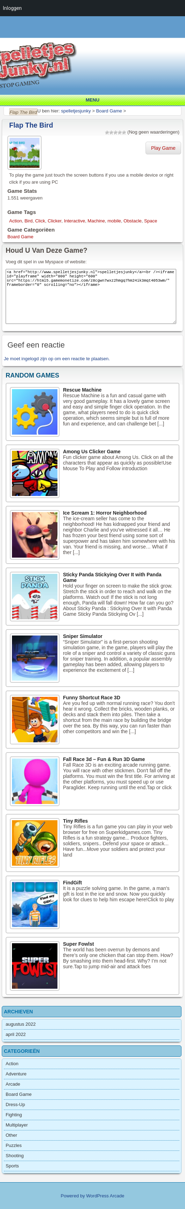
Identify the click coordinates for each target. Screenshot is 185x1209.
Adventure (16, 1073)
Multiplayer (17, 1125)
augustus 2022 (21, 1024)
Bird (28, 220)
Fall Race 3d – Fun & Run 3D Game (104, 759)
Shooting (15, 1155)
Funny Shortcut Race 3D (92, 697)
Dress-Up (15, 1104)
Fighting (14, 1114)
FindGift (72, 882)
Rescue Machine (82, 390)
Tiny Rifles (75, 821)
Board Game (20, 236)
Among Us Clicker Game (92, 451)
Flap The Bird (31, 125)
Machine (96, 220)
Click (40, 220)
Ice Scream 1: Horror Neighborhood (105, 513)
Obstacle (133, 220)
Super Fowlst (78, 944)
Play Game (163, 148)
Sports (12, 1165)
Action (15, 220)
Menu (92, 100)
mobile (114, 220)
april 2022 (16, 1034)
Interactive (74, 220)
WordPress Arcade (105, 1195)
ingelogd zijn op (37, 358)
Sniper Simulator (83, 636)
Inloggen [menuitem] (12, 8)
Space (150, 220)
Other (11, 1135)
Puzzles (14, 1145)
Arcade (13, 1084)
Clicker (54, 220)
